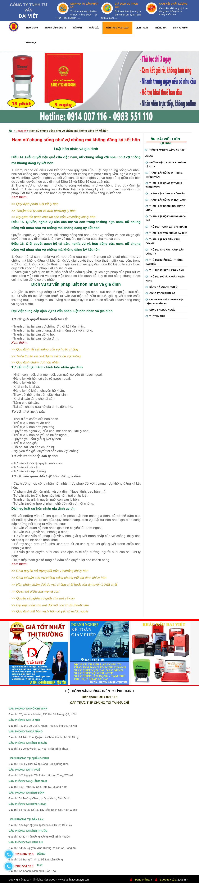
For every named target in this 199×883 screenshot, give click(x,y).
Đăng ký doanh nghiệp (162, 287)
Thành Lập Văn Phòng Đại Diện (167, 233)
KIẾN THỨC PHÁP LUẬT (117, 28)
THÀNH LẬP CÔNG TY (55, 28)
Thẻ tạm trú (155, 316)
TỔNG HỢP (31, 42)
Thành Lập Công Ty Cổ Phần (165, 193)
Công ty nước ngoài (160, 310)
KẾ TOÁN (77, 28)
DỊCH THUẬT (142, 28)
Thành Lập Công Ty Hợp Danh (166, 200)
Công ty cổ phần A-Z (160, 293)
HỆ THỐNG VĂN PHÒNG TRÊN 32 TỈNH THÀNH (99, 691)
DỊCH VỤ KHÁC (180, 28)
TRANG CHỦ (32, 28)
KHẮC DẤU (94, 28)
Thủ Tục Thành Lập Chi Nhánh (166, 226)
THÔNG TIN (160, 28)
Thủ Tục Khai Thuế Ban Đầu (165, 270)
